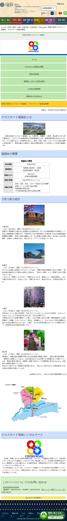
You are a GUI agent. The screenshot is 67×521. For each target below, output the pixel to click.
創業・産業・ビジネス (50, 21)
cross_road (42, 27)
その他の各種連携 (34, 89)
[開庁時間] (17, 12)
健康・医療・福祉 (28, 21)
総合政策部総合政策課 (11, 487)
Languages (49, 8)
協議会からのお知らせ (34, 96)
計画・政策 (61, 20)
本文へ (17, 4)
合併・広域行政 (23, 27)
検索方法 (60, 4)
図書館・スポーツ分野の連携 (34, 81)
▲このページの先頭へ (33, 497)
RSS (38, 513)
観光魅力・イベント (39, 21)
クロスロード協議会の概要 (34, 67)
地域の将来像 (34, 74)
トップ (3, 27)
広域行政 (33, 27)
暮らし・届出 (6, 20)
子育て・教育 (17, 20)
